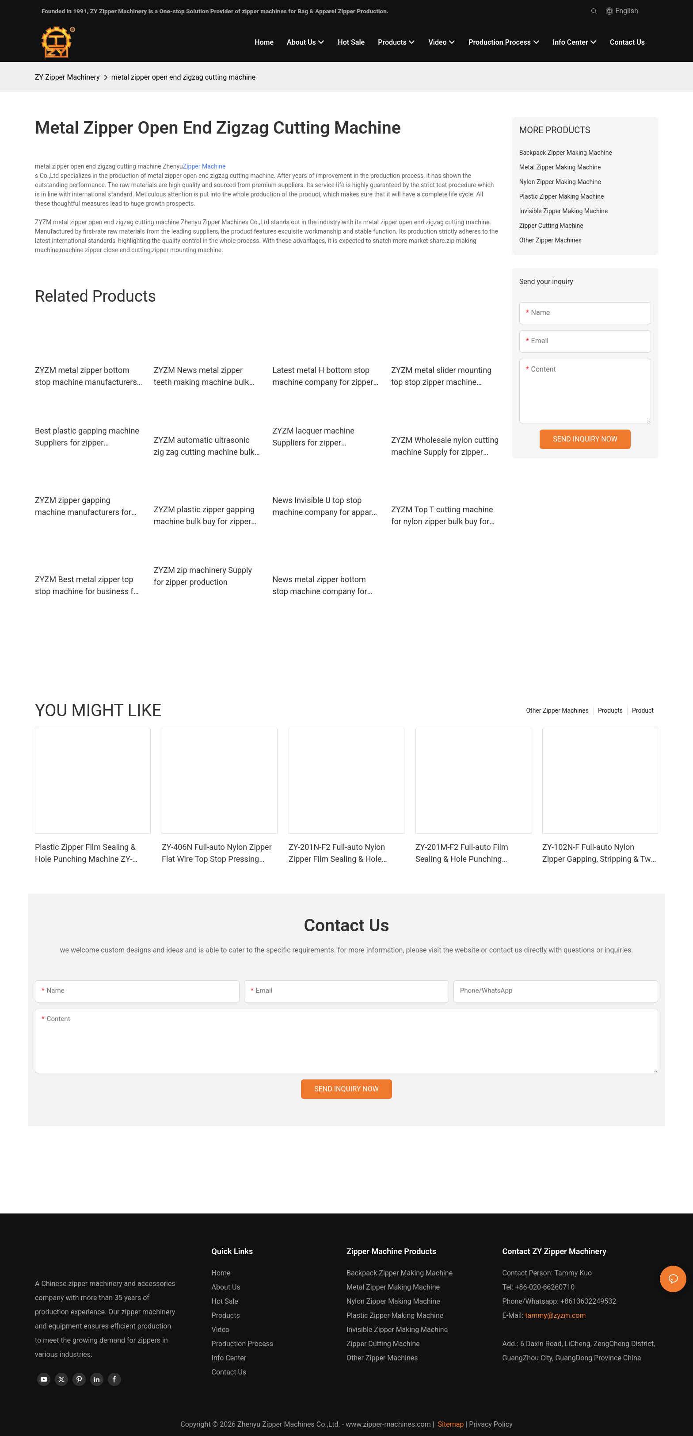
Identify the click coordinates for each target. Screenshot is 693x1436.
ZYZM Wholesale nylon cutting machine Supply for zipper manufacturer (445, 446)
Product (643, 710)
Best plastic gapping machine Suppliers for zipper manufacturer (87, 437)
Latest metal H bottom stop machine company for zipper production (323, 376)
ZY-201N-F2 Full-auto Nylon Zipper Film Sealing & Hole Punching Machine (337, 853)
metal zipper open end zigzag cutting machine (183, 77)
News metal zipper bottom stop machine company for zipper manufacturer (320, 586)
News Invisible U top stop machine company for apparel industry (325, 506)
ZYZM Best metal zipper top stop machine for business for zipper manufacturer (88, 586)
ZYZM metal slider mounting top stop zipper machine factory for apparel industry (441, 376)
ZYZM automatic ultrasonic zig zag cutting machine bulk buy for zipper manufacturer (204, 446)
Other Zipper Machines (557, 710)
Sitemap (450, 1424)
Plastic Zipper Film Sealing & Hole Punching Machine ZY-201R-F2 (85, 853)
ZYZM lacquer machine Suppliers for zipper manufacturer (313, 437)
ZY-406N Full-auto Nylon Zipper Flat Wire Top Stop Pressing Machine (217, 853)
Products (610, 710)
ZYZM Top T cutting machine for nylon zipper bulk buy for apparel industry (442, 516)
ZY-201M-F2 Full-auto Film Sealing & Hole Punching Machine (461, 853)
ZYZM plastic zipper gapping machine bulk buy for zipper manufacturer (204, 516)
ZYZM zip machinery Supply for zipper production (203, 576)
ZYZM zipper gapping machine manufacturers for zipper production (83, 506)
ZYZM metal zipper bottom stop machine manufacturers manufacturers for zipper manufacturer (86, 376)
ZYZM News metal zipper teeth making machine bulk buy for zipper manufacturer (203, 376)
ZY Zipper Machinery (67, 77)
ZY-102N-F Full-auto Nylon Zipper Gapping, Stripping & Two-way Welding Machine (600, 853)
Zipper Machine (204, 166)
